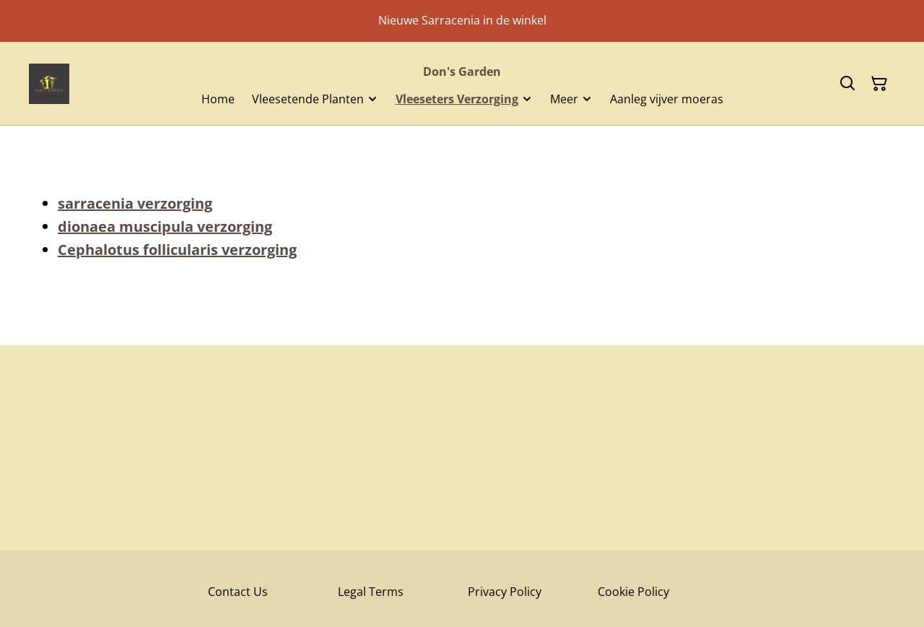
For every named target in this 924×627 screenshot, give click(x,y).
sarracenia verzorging (135, 203)
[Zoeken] (847, 84)
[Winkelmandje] (879, 84)
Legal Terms (371, 592)
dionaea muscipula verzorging (165, 226)
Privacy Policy (504, 592)
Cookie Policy (633, 592)
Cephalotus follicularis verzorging (177, 249)
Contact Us (238, 592)
